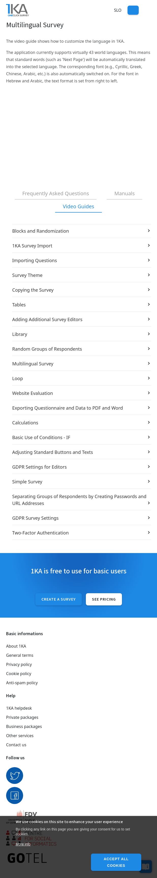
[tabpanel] (78, 382)
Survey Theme (27, 275)
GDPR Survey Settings (35, 518)
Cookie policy (18, 673)
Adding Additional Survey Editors (47, 319)
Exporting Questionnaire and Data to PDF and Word (67, 408)
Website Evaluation (32, 393)
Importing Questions (34, 260)
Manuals (124, 193)
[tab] (56, 194)
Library (19, 334)
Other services (20, 735)
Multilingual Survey (32, 364)
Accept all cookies (116, 862)
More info (23, 844)
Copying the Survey (33, 290)
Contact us (16, 745)
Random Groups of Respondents (47, 349)
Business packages (24, 726)
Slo (117, 10)
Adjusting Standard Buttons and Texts (52, 452)
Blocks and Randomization (40, 231)
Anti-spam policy (22, 683)
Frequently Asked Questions (55, 193)
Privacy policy (19, 664)
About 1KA (16, 646)
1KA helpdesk (19, 708)
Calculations (25, 423)
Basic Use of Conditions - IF (41, 437)
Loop (17, 378)
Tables (19, 305)
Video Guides (78, 206)
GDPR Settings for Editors (39, 467)
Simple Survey (27, 482)
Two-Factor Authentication (40, 533)
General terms (19, 655)
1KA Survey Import (32, 246)
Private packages (22, 717)
